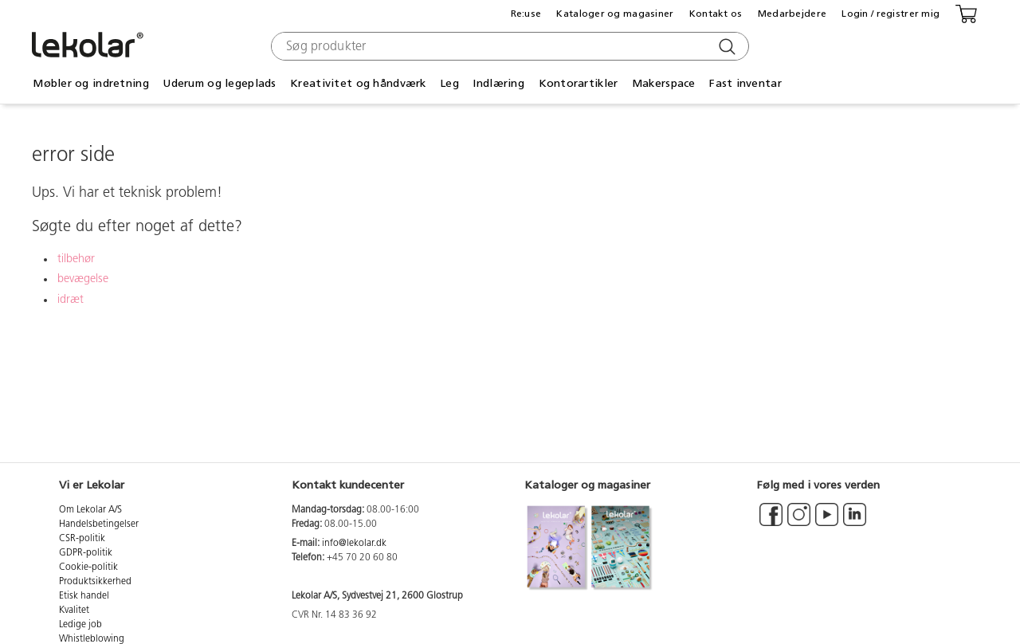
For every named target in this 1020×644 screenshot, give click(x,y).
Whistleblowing (91, 639)
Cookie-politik (88, 567)
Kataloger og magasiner (614, 13)
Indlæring (498, 83)
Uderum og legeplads (219, 83)
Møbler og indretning (91, 83)
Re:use (526, 13)
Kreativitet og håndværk (358, 83)
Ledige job (80, 625)
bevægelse (82, 279)
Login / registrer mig (891, 13)
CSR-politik (82, 539)
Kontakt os (716, 13)
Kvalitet (74, 610)
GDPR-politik (85, 553)
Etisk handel (84, 596)
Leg (449, 83)
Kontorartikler (578, 83)
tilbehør (76, 259)
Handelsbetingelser (99, 524)
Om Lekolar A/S (90, 510)
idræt (70, 300)
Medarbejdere (792, 13)
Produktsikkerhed (95, 582)
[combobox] (508, 46)
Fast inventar (745, 83)
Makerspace (664, 83)
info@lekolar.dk (354, 543)
